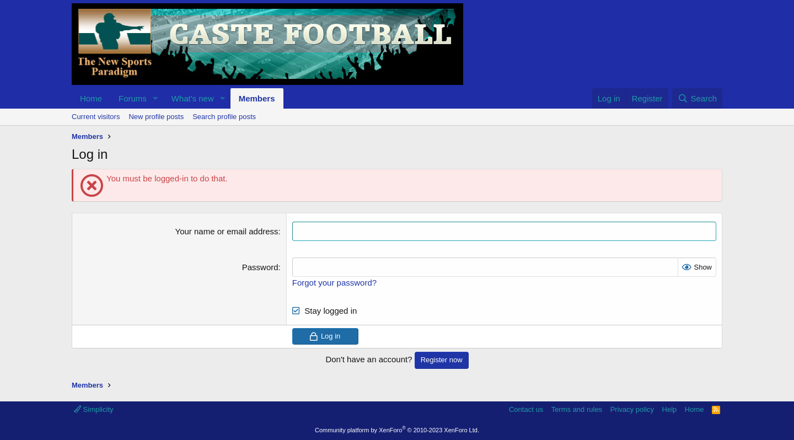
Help (669, 409)
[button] (155, 98)
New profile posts (156, 116)
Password (260, 267)
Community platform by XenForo (397, 430)
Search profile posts (224, 116)
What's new (192, 98)
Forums (133, 98)
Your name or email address (226, 231)
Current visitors (96, 116)
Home (91, 98)
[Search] (697, 98)
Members (257, 98)
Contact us (526, 409)
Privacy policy (632, 409)
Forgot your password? (334, 282)
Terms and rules (576, 409)
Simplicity (94, 409)
